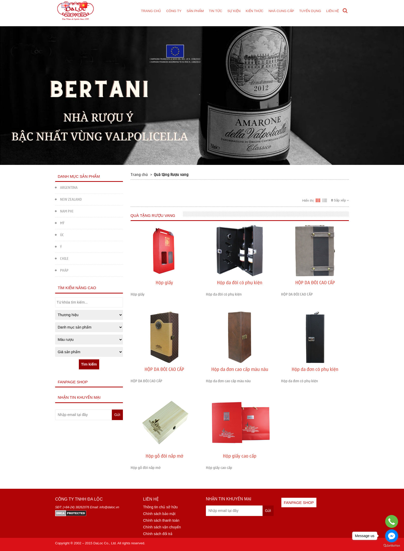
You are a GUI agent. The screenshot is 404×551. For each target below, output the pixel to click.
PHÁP (62, 270)
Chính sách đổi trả (157, 534)
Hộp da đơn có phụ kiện (315, 369)
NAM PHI (64, 211)
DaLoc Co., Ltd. (104, 543)
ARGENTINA (66, 187)
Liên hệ (332, 11)
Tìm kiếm (89, 364)
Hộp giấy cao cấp (239, 456)
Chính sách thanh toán (161, 520)
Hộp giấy (164, 283)
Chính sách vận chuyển (162, 527)
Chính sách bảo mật (159, 514)
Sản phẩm (195, 11)
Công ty (173, 11)
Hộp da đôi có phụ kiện (239, 283)
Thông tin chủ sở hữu (160, 507)
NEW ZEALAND (68, 199)
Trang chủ (151, 11)
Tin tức (215, 11)
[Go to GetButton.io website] (391, 545)
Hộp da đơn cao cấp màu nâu (239, 369)
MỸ (59, 222)
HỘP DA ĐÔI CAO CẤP (315, 283)
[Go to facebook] (391, 535)
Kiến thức (254, 11)
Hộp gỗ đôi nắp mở (164, 456)
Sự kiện (233, 11)
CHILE (62, 258)
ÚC (59, 234)
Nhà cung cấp (281, 11)
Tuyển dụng (310, 11)
